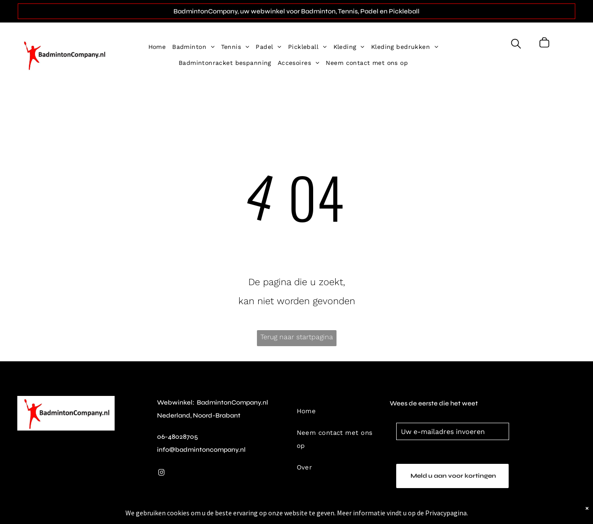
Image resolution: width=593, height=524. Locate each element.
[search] (516, 45)
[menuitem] (160, 47)
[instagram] (162, 473)
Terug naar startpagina (296, 337)
